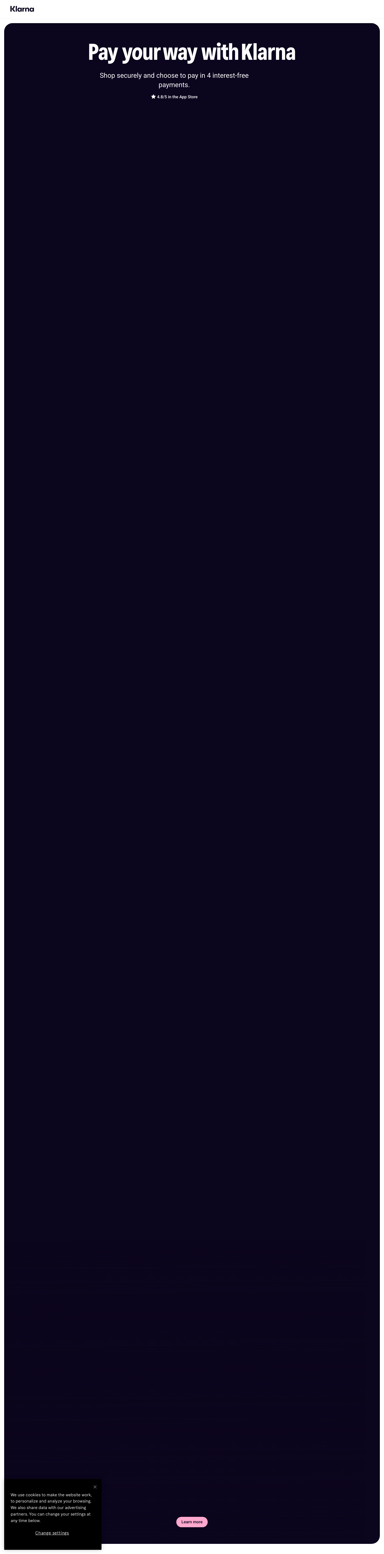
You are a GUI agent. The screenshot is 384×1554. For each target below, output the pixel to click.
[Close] (95, 1487)
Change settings (52, 1533)
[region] (53, 1514)
